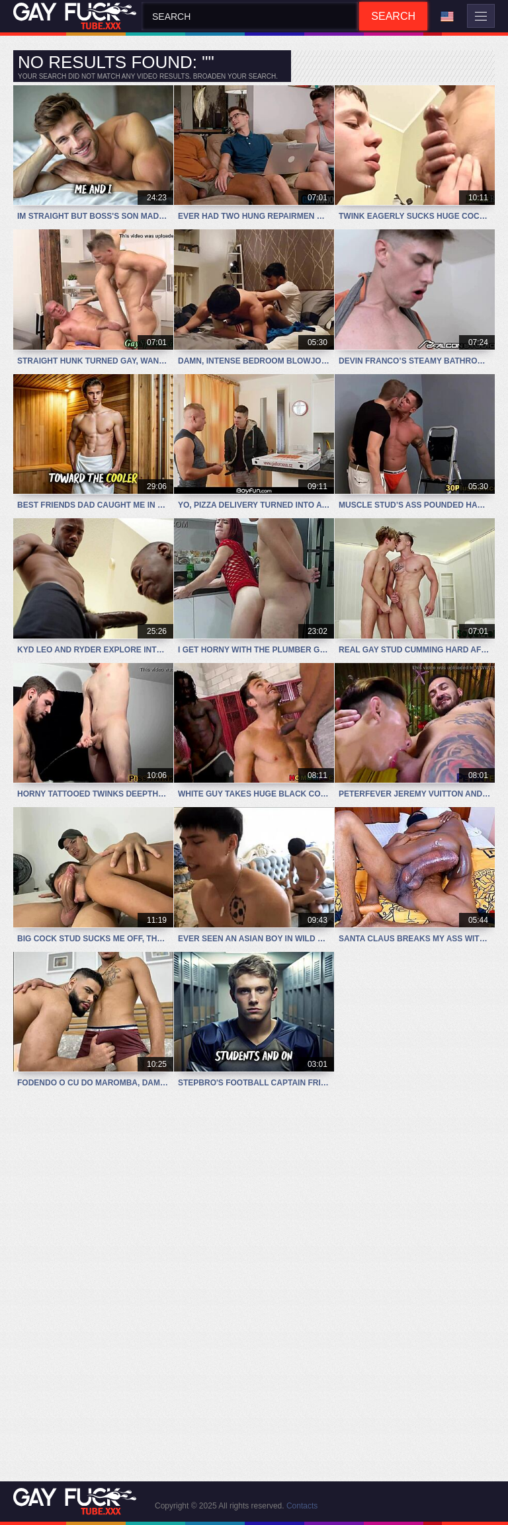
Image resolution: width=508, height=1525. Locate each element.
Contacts (302, 1505)
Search (393, 16)
